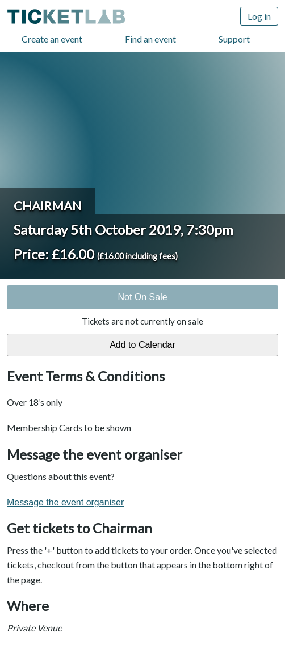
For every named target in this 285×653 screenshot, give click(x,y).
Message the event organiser (65, 502)
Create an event (52, 38)
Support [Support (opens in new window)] (234, 38)
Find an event (150, 38)
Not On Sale (142, 297)
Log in (259, 16)
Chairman (48, 205)
